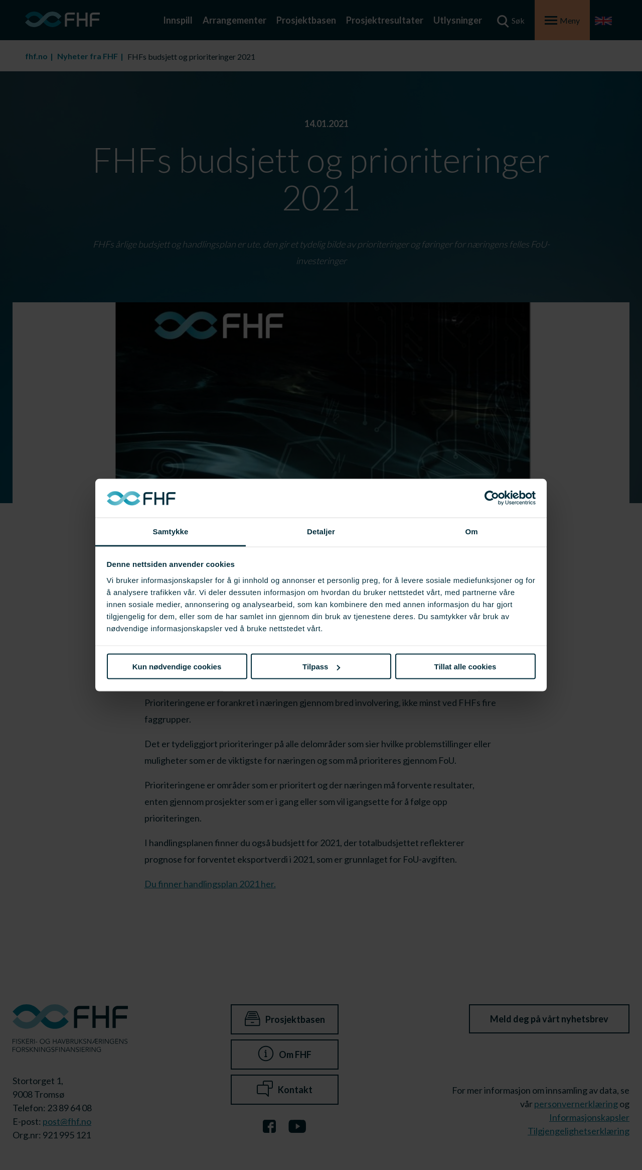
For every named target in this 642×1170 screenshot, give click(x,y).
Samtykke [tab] (171, 531)
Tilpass (321, 666)
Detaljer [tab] (321, 531)
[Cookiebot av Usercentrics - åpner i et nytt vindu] (492, 498)
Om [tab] (471, 531)
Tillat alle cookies (465, 666)
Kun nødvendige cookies (177, 666)
